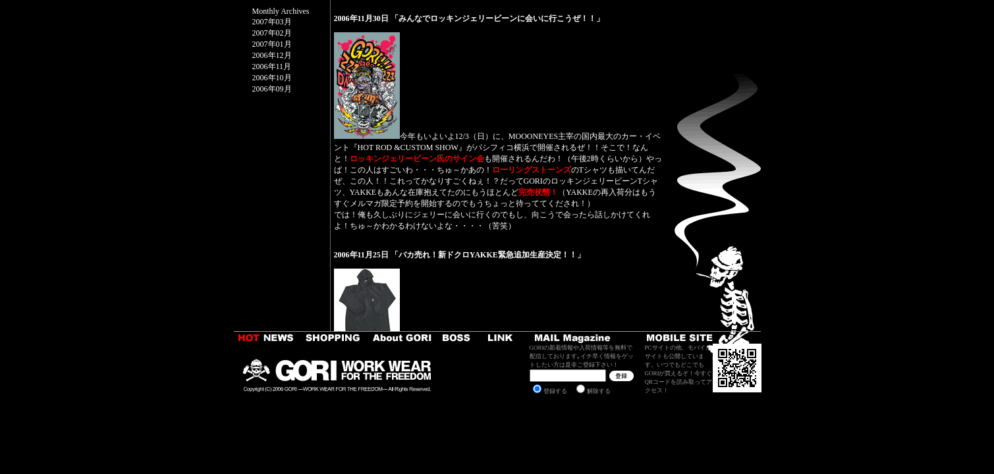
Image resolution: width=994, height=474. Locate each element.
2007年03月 (272, 21)
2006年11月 (272, 66)
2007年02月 (272, 33)
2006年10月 (272, 77)
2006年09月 (272, 88)
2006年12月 (272, 55)
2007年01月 (272, 44)
